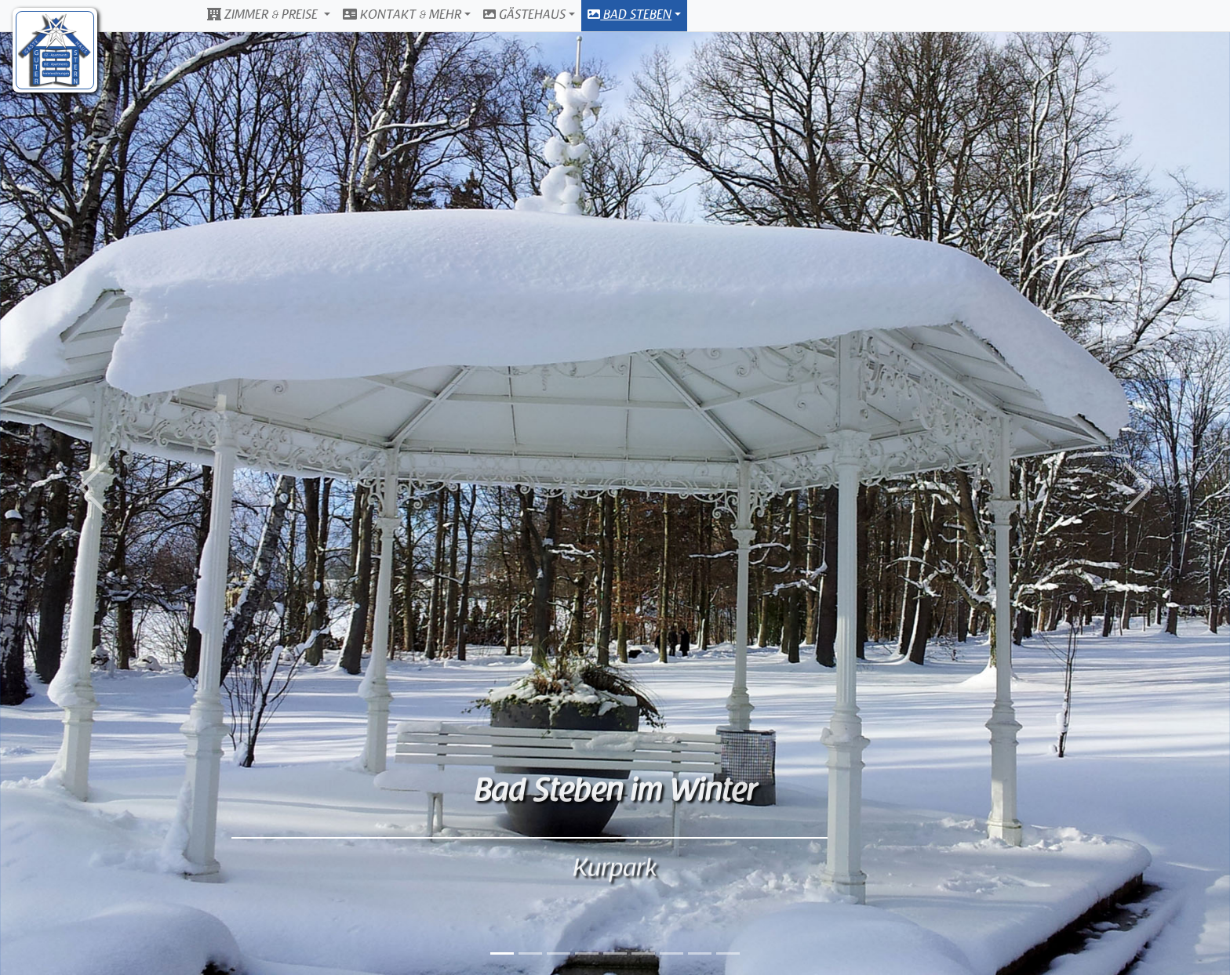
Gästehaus (524, 15)
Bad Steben (629, 15)
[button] (92, 487)
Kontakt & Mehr (402, 15)
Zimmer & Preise (264, 15)
